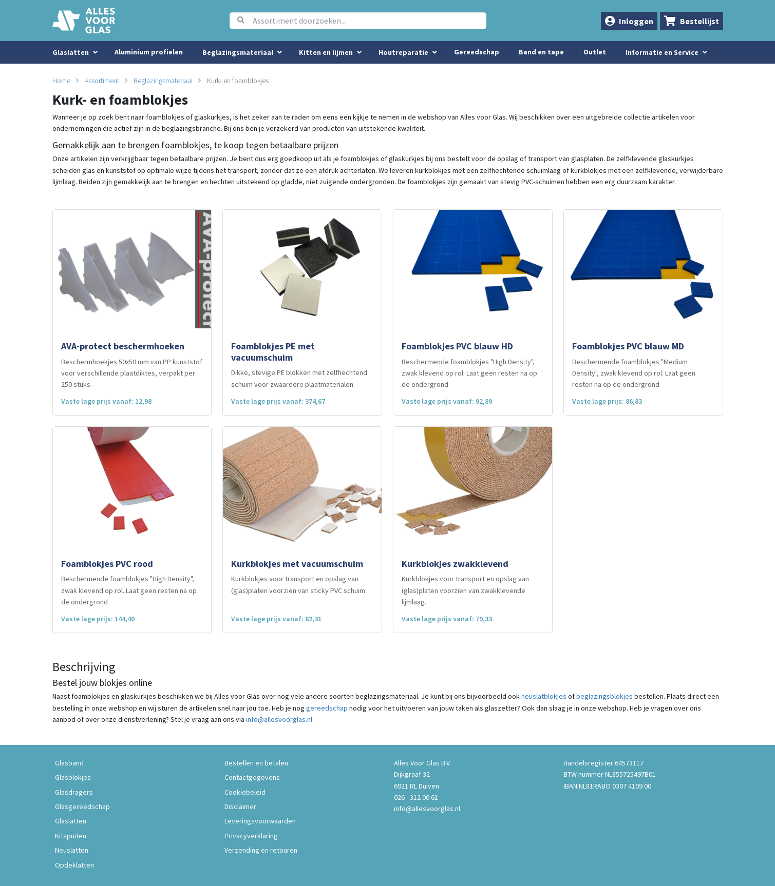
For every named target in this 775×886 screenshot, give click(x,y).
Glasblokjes (73, 777)
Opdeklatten (74, 865)
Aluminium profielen (149, 51)
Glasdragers (74, 792)
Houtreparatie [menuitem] (403, 52)
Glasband (69, 762)
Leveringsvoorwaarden (260, 820)
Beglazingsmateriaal (163, 80)
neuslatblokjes (543, 696)
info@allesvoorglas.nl (279, 719)
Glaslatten (70, 820)
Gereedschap (476, 51)
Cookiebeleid (245, 792)
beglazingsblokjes (604, 696)
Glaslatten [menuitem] (70, 52)
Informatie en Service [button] (663, 52)
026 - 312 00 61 (416, 797)
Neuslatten (71, 850)
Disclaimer (240, 806)
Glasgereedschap (82, 806)
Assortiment (102, 80)
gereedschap (327, 708)
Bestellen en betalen (256, 762)
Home (61, 80)
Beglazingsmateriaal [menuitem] (237, 52)
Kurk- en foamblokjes (238, 80)
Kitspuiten (70, 835)
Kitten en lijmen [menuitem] (326, 52)
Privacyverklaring (251, 835)
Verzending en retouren (260, 850)
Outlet (594, 51)
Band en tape (541, 51)
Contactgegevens (252, 777)
